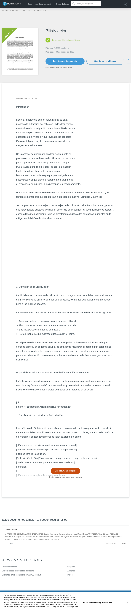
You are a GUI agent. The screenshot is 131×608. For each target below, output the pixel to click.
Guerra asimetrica (9, 567)
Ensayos (26, 11)
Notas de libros (62, 4)
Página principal (10, 11)
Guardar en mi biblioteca (105, 61)
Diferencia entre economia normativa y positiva (21, 575)
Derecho (71, 575)
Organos (71, 567)
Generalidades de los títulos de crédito (18, 571)
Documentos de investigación (39, 4)
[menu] (127, 4)
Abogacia (71, 571)
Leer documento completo (65, 61)
